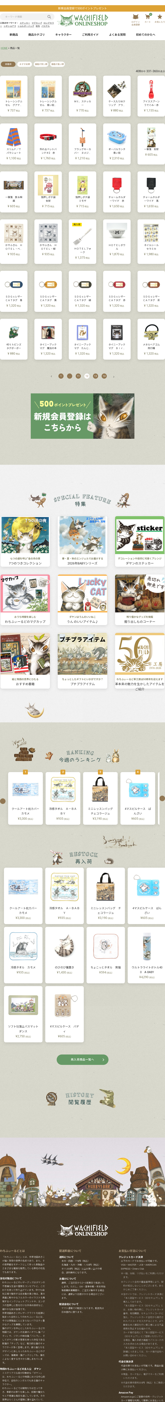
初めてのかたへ (145, 34)
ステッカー (25, 23)
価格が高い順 (57, 64)
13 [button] (95, 376)
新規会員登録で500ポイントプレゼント (82, 8)
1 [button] (61, 376)
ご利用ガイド (90, 34)
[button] (53, 376)
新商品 (14, 34)
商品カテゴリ (36, 34)
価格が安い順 (41, 64)
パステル (45, 26)
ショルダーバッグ (26, 26)
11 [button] (78, 376)
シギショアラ (10, 26)
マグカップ (37, 23)
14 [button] (104, 376)
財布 (38, 26)
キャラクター (63, 34)
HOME (4, 48)
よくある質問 (117, 34)
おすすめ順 (25, 64)
